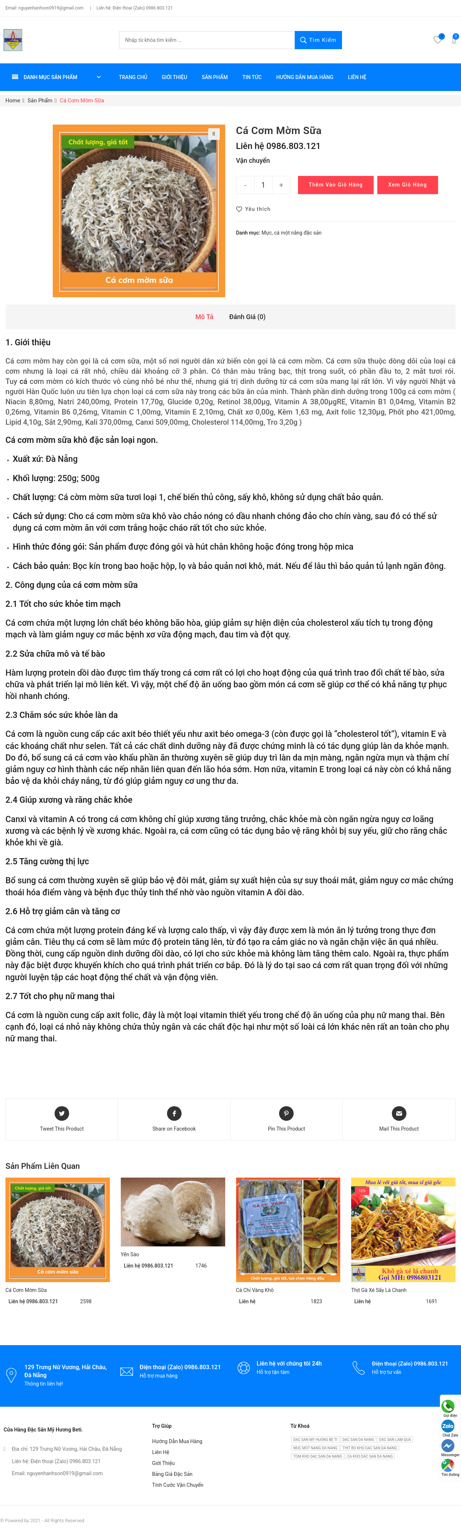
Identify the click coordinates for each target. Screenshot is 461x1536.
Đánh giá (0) (247, 317)
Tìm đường (450, 1468)
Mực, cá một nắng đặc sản (292, 233)
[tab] (204, 317)
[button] (253, 209)
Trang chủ (133, 77)
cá (23, 381)
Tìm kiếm (318, 40)
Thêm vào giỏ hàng (336, 185)
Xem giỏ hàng (407, 185)
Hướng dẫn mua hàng (304, 77)
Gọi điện (449, 1409)
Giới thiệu (174, 77)
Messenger (450, 1448)
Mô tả (204, 317)
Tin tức (252, 77)
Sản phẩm (215, 77)
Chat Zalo (449, 1428)
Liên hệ (357, 77)
